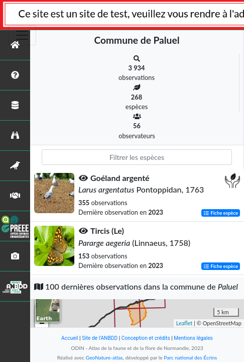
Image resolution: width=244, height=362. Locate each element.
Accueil (69, 338)
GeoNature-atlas (104, 357)
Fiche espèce (220, 213)
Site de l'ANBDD (99, 338)
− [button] (42, 324)
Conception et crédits (145, 338)
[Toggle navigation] (22, 35)
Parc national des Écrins (190, 357)
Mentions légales (193, 338)
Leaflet (184, 323)
